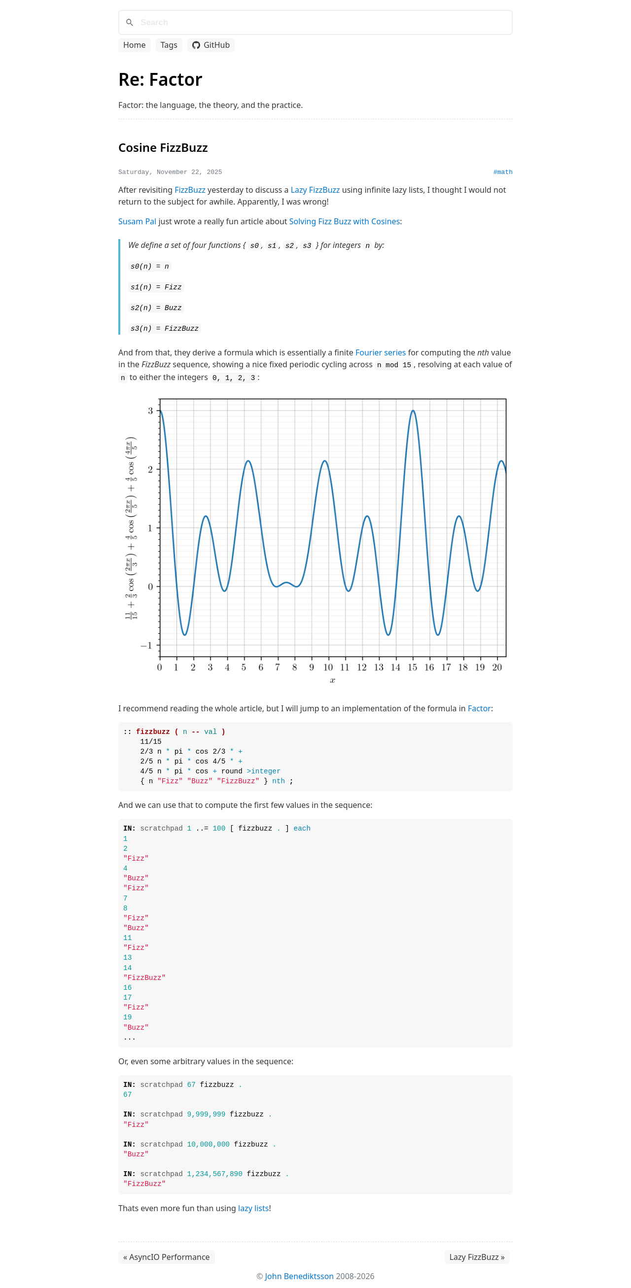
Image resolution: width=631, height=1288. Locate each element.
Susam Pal (137, 221)
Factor (479, 704)
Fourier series (380, 350)
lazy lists (253, 1204)
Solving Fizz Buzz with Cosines (344, 221)
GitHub (211, 44)
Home (134, 44)
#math (503, 172)
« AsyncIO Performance (166, 1253)
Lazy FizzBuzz (315, 189)
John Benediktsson (299, 1272)
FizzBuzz (190, 189)
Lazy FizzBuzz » (477, 1253)
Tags (169, 44)
